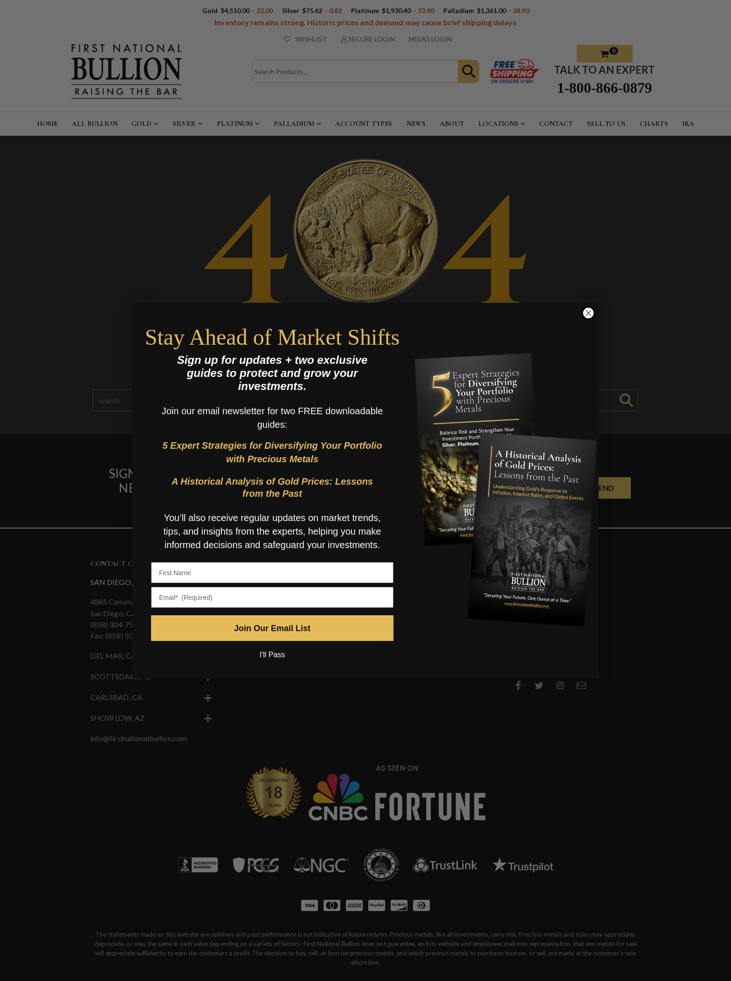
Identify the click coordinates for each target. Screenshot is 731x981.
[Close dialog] (588, 313)
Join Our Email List (272, 628)
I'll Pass (272, 655)
